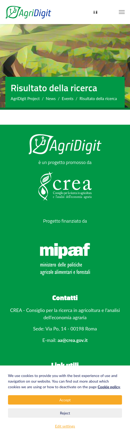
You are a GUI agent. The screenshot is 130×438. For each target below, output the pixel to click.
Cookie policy (109, 386)
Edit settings (65, 426)
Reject (65, 413)
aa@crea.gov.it (73, 340)
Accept (65, 400)
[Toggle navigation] (122, 12)
